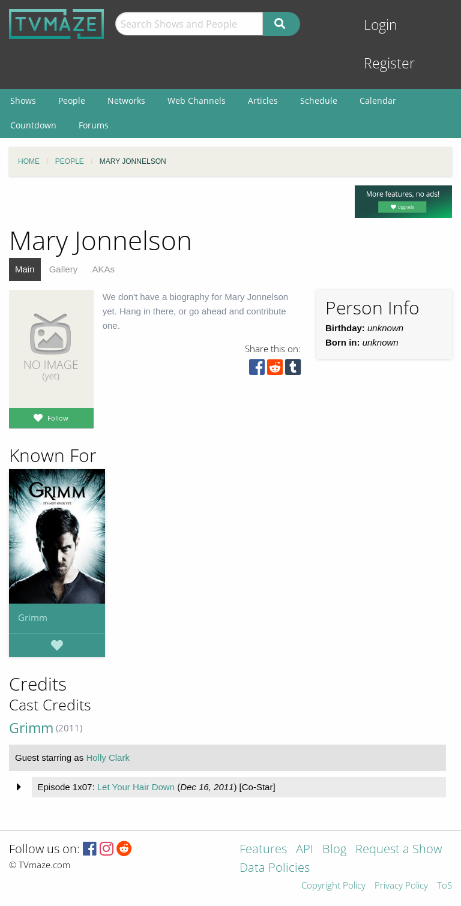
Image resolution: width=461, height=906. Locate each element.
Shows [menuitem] (23, 100)
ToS (444, 886)
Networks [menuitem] (126, 100)
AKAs (103, 269)
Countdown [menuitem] (33, 125)
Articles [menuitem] (263, 100)
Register (389, 63)
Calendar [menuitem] (378, 100)
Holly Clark (108, 757)
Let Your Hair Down (136, 787)
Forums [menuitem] (94, 125)
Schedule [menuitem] (318, 100)
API (304, 850)
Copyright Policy (333, 886)
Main (25, 269)
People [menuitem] (71, 100)
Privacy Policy (401, 886)
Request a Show (398, 850)
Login (380, 25)
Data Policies (275, 868)
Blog (334, 850)
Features (263, 850)
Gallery (63, 269)
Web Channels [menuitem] (196, 100)
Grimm (32, 617)
